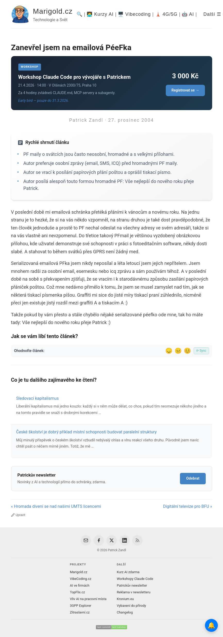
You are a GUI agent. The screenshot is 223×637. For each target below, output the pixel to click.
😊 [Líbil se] (187, 351)
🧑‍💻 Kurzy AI (100, 14)
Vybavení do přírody (131, 606)
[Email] (86, 540)
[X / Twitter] (111, 540)
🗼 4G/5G (166, 14)
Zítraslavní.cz (80, 612)
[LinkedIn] (124, 540)
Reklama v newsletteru (134, 592)
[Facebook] (99, 540)
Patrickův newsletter (132, 585)
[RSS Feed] (137, 540)
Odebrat (192, 478)
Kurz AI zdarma (128, 572)
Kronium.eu (125, 599)
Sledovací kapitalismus (37, 398)
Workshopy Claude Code (135, 579)
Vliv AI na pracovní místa (88, 599)
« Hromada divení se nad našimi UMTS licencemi (56, 506)
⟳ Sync (201, 350)
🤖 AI (188, 14)
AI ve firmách (79, 585)
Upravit (18, 515)
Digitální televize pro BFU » (187, 506)
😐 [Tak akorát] (178, 351)
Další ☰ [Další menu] (212, 14)
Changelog (125, 612)
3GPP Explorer (80, 606)
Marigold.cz (53, 11)
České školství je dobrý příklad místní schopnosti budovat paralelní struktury (86, 431)
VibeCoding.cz (80, 579)
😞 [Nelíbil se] (168, 351)
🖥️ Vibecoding (134, 14)
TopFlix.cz (77, 592)
